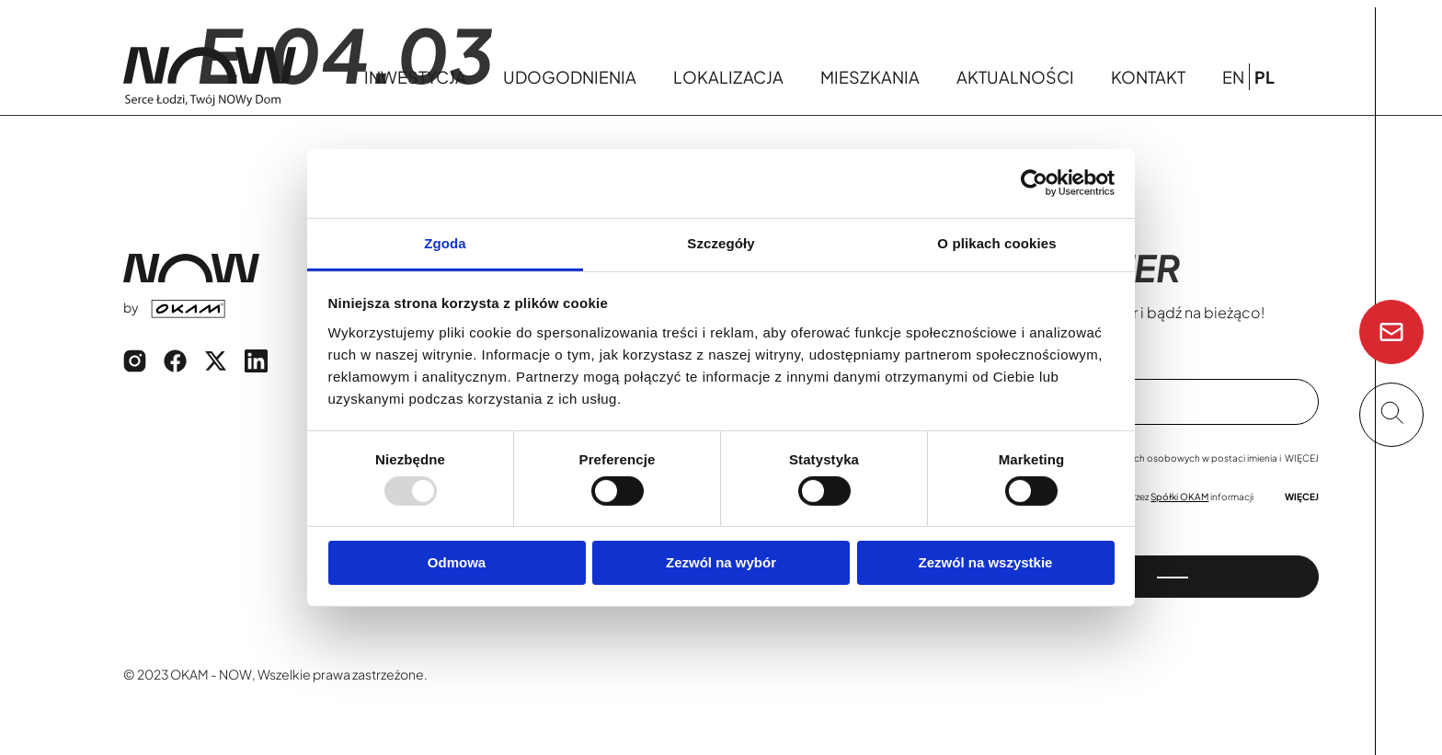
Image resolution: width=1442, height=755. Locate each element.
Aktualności (1015, 76)
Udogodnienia (569, 76)
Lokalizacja (728, 76)
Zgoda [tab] (445, 242)
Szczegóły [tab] (720, 242)
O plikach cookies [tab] (996, 242)
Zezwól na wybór (721, 562)
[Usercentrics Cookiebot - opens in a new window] (1034, 183)
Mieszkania (870, 76)
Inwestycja (415, 76)
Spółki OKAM (1179, 496)
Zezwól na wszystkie (986, 562)
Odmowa (457, 562)
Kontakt (1148, 76)
